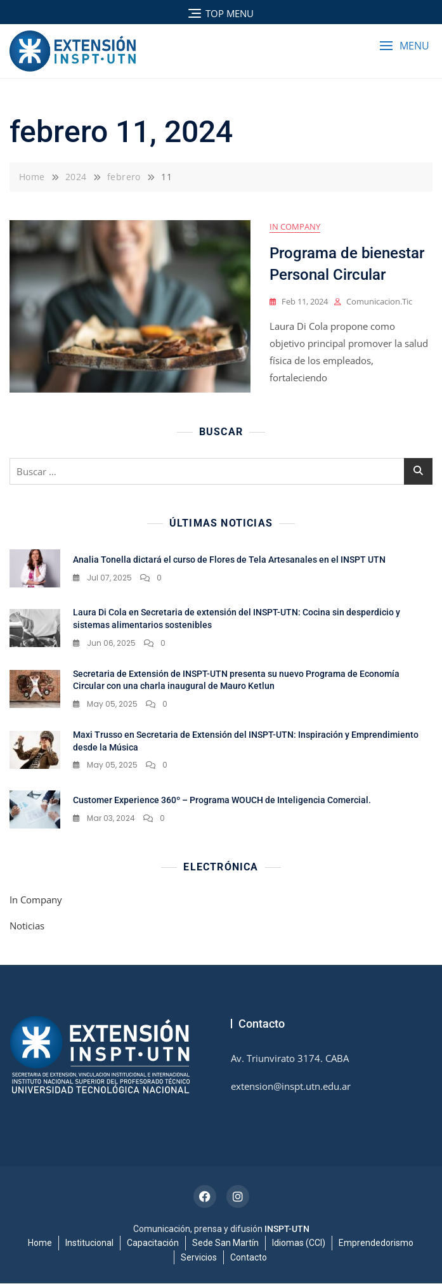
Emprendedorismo (376, 1243)
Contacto (248, 1257)
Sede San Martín (225, 1243)
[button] (404, 46)
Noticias (27, 926)
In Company (295, 227)
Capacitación (153, 1243)
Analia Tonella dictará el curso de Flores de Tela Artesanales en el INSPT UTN (229, 560)
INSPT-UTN (286, 1229)
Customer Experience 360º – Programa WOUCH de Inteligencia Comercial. (222, 801)
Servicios (199, 1257)
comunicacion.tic (379, 302)
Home (40, 1243)
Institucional (89, 1243)
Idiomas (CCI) (298, 1243)
